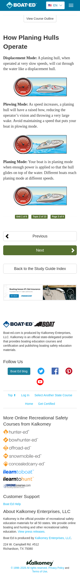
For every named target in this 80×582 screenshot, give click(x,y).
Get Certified (46, 403)
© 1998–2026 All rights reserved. (29, 567)
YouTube (40, 381)
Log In (25, 395)
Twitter (41, 371)
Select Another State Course (53, 395)
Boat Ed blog (19, 371)
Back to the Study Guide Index (40, 269)
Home (29, 403)
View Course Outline (40, 18)
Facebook (55, 371)
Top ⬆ (12, 395)
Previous (39, 236)
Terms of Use (39, 571)
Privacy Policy (56, 567)
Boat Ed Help (12, 504)
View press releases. (31, 531)
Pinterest (68, 371)
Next (40, 250)
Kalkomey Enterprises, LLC (53, 538)
